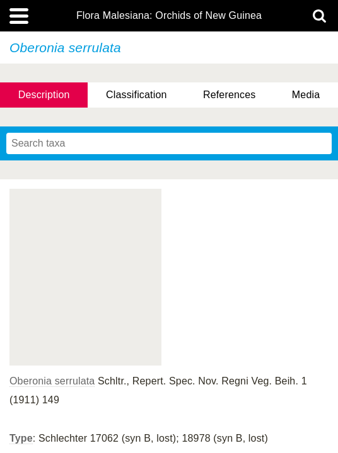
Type (21, 438)
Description (44, 94)
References (229, 94)
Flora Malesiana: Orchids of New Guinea (169, 16)
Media (306, 94)
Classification (136, 94)
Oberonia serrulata (52, 381)
